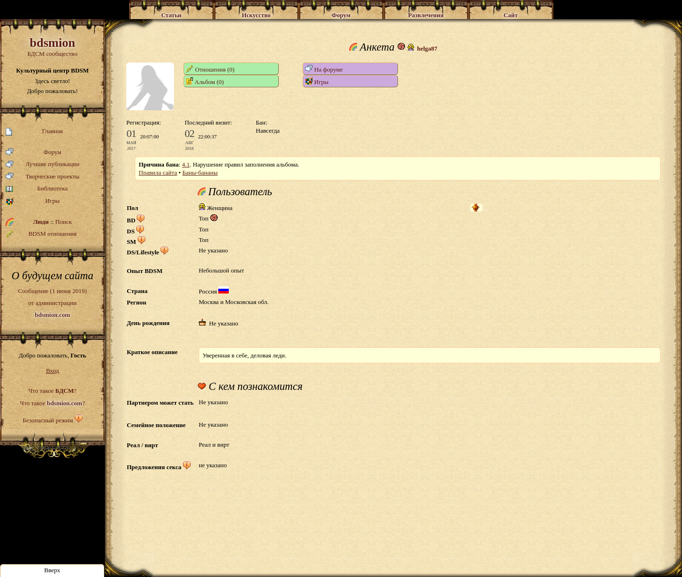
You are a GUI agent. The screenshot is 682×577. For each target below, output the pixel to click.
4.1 (186, 164)
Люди (41, 221)
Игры (33, 201)
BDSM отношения (41, 234)
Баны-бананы (200, 172)
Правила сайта (158, 172)
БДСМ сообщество (52, 46)
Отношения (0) (210, 69)
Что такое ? (52, 390)
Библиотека (37, 189)
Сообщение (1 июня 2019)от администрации (52, 302)
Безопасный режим (47, 420)
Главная (34, 131)
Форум (33, 152)
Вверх (52, 570)
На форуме (324, 69)
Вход (52, 370)
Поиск (63, 221)
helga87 (427, 48)
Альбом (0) (205, 81)
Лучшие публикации (43, 164)
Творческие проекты (43, 177)
